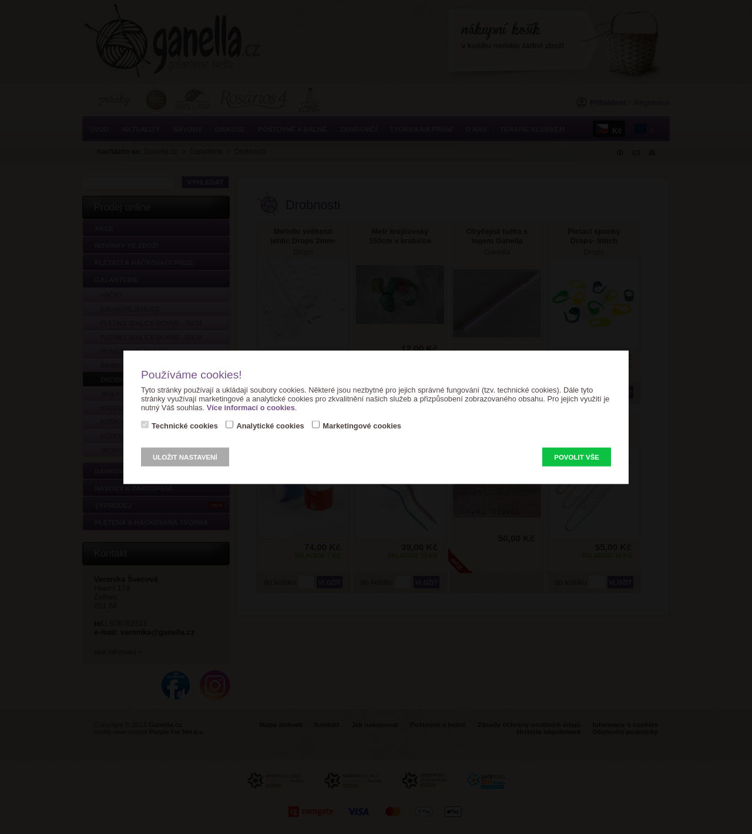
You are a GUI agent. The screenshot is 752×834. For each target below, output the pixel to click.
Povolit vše (576, 456)
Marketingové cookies (362, 425)
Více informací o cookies (251, 407)
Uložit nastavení (185, 456)
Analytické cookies (270, 425)
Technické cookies (185, 425)
